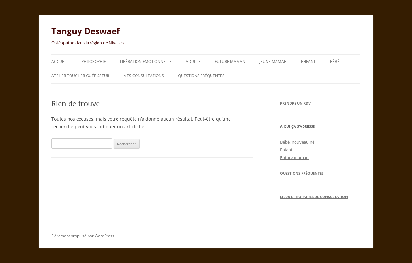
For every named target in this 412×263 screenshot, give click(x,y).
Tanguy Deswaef (86, 31)
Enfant (308, 61)
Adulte (193, 61)
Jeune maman (273, 61)
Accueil (59, 61)
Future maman (230, 61)
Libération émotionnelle (146, 61)
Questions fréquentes (201, 75)
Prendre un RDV (295, 103)
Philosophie (93, 61)
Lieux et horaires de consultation (314, 196)
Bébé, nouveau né (297, 142)
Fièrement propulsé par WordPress (83, 235)
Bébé (335, 61)
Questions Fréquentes (301, 173)
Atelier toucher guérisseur (80, 75)
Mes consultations (143, 75)
